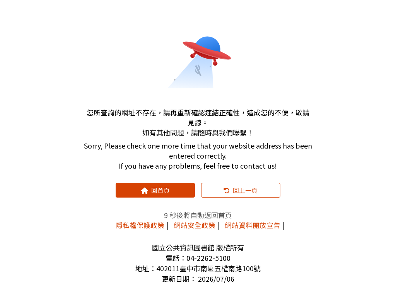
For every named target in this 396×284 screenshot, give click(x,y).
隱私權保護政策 (140, 225)
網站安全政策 (194, 225)
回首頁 (155, 190)
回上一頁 (241, 190)
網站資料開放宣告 (252, 225)
